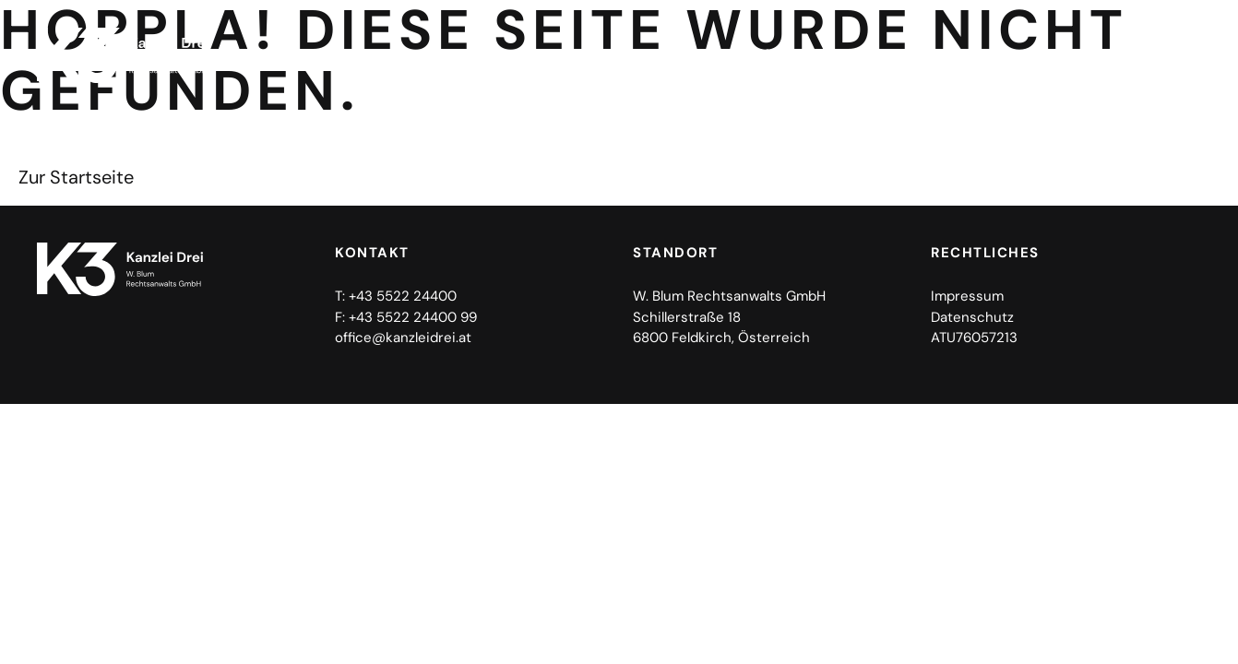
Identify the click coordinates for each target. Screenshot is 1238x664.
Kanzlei (792, 55)
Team (1061, 55)
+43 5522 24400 (403, 296)
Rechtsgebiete (939, 55)
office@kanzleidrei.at (403, 337)
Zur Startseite (76, 177)
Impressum (967, 296)
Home (707, 55)
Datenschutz (972, 317)
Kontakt (1150, 55)
